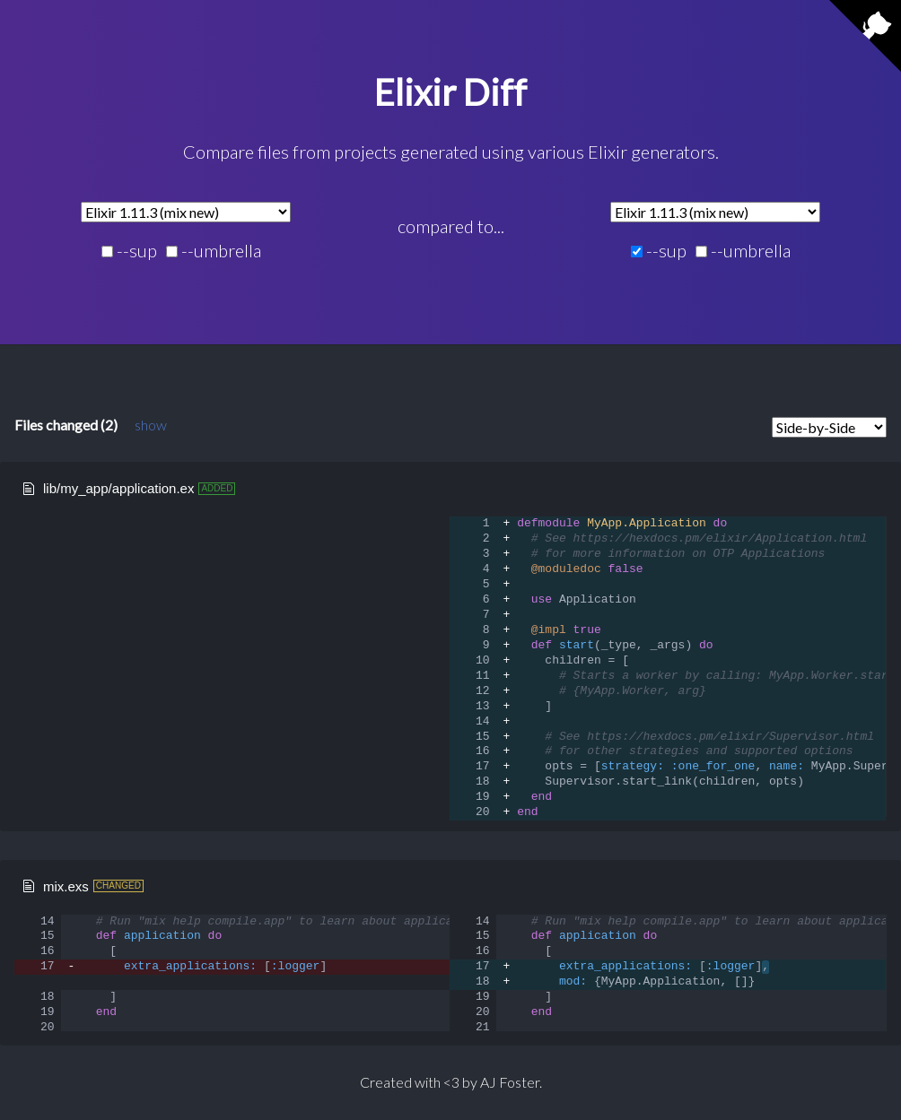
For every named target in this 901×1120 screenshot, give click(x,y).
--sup (129, 250)
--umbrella (213, 250)
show (151, 424)
